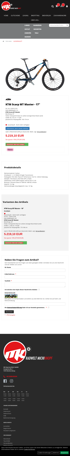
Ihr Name (8, 267)
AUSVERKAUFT (17, 41)
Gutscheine (15, 16)
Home (6, 16)
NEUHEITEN (37, 29)
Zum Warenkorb (60, 16)
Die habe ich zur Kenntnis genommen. (25, 307)
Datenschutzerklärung (14, 307)
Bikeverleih (46, 16)
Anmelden (6, 426)
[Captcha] (35, 304)
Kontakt (5, 409)
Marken (28, 37)
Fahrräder (37, 25)
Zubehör (28, 33)
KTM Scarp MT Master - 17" (23, 104)
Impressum (6, 411)
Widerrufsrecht (8, 445)
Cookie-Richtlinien (29, 449)
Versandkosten (41, 132)
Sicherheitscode (10, 293)
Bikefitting (35, 16)
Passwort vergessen (9, 430)
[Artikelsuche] (52, 6)
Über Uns (35, 20)
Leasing (25, 16)
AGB (4, 416)
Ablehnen (56, 453)
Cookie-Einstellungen (44, 453)
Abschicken (9, 312)
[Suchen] (67, 25)
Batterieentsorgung (9, 418)
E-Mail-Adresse (9, 274)
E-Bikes (27, 25)
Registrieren (7, 428)
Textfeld (7, 281)
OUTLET (27, 29)
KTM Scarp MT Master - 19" (14, 208)
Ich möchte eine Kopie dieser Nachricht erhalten (21, 289)
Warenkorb (6, 439)
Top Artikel (6, 441)
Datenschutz (7, 413)
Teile (36, 33)
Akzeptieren (64, 453)
